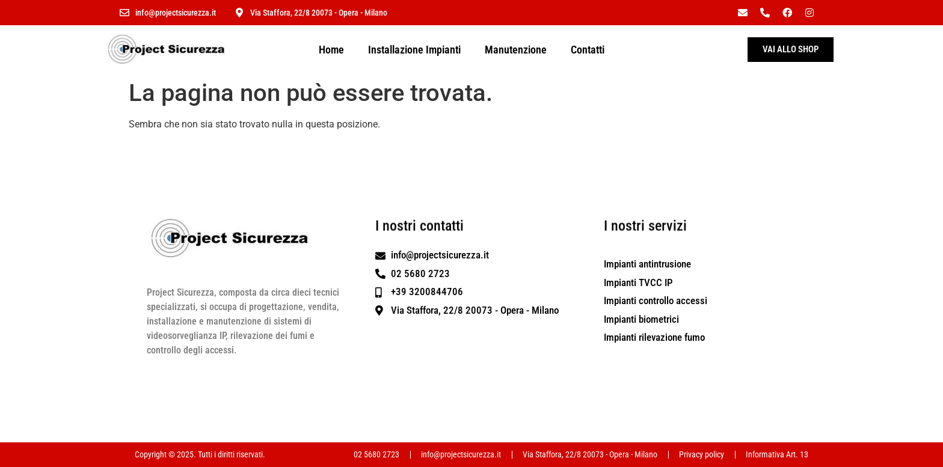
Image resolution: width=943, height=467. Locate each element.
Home (331, 49)
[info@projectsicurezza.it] (124, 12)
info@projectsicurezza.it (175, 12)
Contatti (587, 49)
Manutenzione (516, 49)
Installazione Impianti (414, 49)
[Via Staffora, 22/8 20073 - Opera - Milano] (239, 12)
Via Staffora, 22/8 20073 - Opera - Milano (318, 12)
